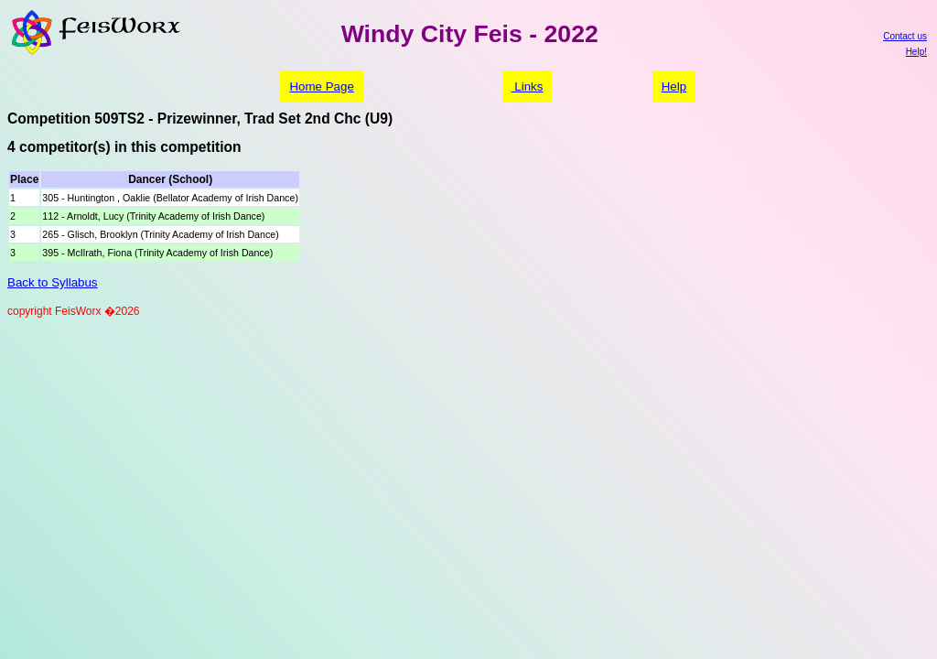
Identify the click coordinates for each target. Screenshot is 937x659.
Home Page (321, 86)
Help (674, 86)
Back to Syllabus (52, 282)
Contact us (905, 36)
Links (528, 86)
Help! (916, 52)
